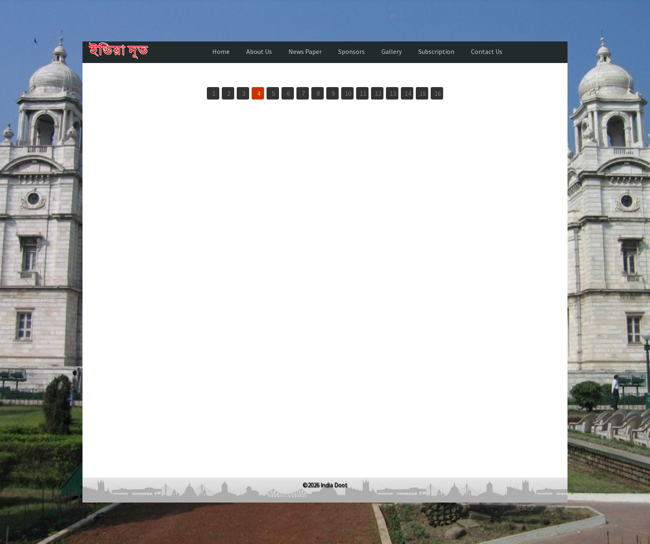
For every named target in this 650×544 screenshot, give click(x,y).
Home (221, 51)
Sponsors (351, 51)
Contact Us (486, 51)
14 (408, 93)
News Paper (305, 51)
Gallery (391, 51)
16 (437, 93)
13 (393, 93)
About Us (259, 51)
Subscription (436, 51)
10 (348, 93)
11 (363, 93)
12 (378, 93)
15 (423, 93)
